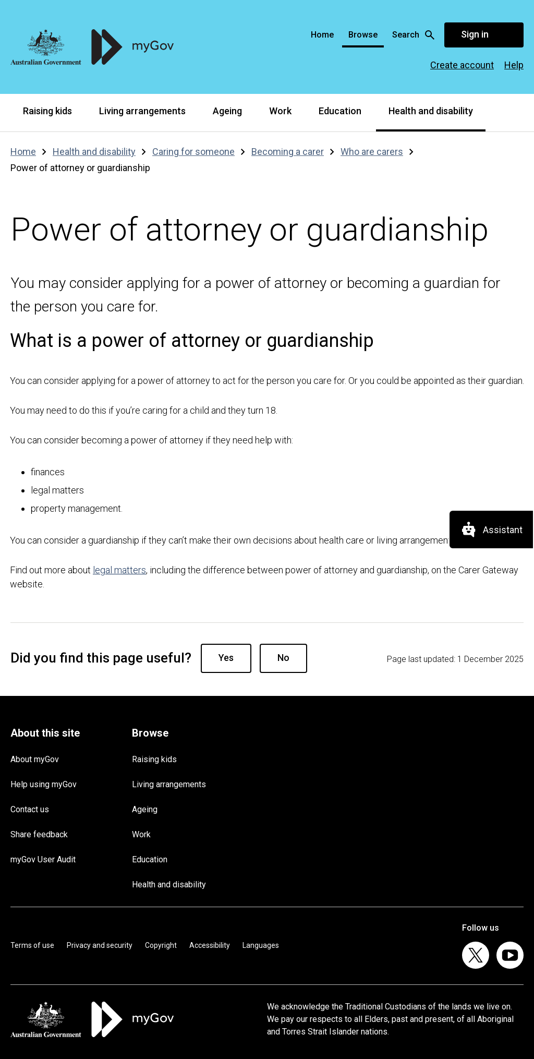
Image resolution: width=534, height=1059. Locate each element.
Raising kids (47, 110)
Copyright (161, 945)
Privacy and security (99, 945)
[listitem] (475, 955)
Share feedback (39, 834)
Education (340, 110)
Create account (462, 64)
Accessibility (209, 945)
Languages (260, 945)
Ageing (227, 110)
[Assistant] (491, 529)
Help (514, 64)
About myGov (34, 759)
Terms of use (32, 945)
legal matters (119, 569)
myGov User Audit (43, 859)
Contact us (29, 809)
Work (280, 110)
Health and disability (431, 110)
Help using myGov (43, 784)
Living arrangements (142, 110)
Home (322, 35)
